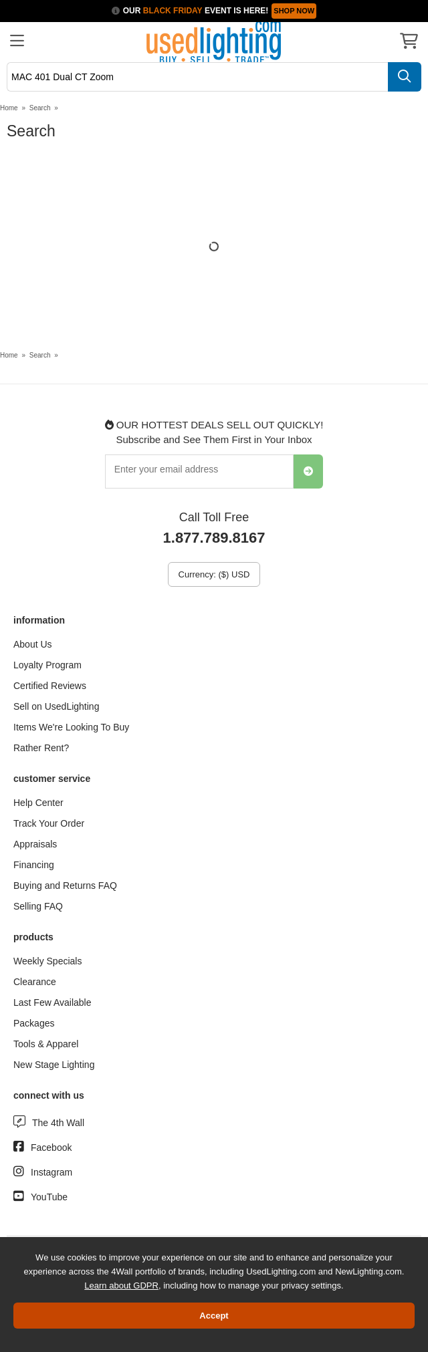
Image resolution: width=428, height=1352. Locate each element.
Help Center (38, 802)
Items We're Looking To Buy (71, 727)
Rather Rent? (41, 747)
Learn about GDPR (121, 1285)
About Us (32, 644)
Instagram (51, 1172)
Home (9, 108)
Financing (33, 864)
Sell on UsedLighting (56, 706)
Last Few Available (52, 1002)
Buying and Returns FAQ (65, 885)
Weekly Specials (47, 961)
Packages (33, 1023)
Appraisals (35, 844)
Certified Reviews (49, 685)
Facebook (51, 1147)
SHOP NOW (294, 11)
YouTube (49, 1197)
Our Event (177, 10)
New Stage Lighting (53, 1064)
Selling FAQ (38, 906)
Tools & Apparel (45, 1044)
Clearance (34, 981)
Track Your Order (48, 823)
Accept (213, 1316)
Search (40, 108)
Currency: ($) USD (214, 574)
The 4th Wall (58, 1122)
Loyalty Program (47, 665)
